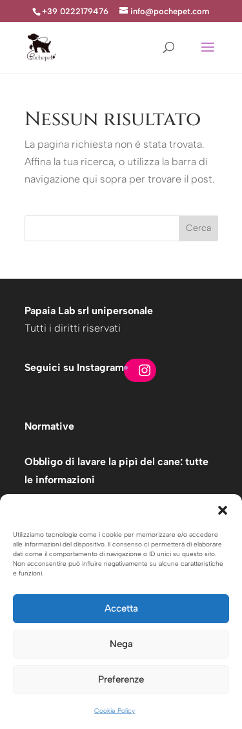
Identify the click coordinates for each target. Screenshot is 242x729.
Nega (121, 644)
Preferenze (121, 679)
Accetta (121, 608)
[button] (222, 510)
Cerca (198, 228)
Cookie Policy (114, 710)
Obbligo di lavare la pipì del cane (102, 461)
